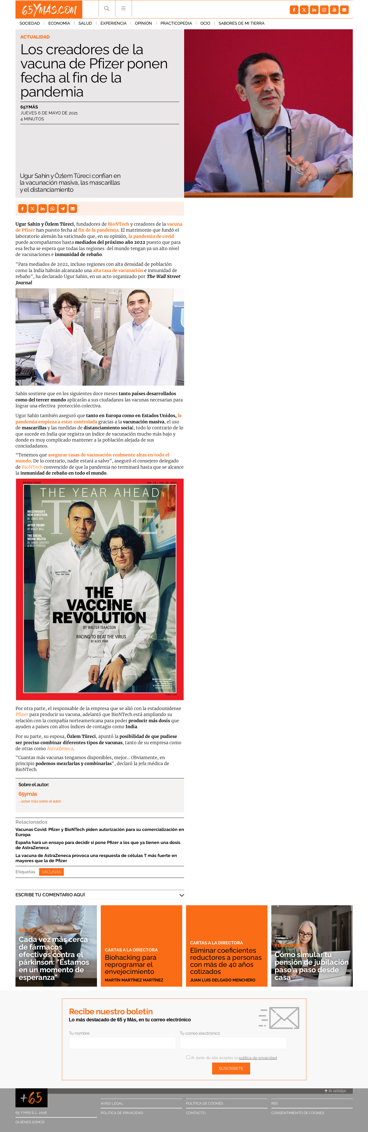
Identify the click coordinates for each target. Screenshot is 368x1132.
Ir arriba (335, 1091)
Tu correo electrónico (200, 1033)
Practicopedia (176, 24)
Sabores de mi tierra (242, 24)
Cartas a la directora (132, 949)
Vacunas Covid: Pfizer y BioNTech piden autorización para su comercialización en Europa (99, 832)
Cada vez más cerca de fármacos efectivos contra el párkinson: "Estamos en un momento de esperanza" (56, 958)
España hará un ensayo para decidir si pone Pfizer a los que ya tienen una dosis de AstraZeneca (97, 845)
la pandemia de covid (151, 236)
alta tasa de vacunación (118, 270)
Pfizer (22, 714)
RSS (274, 1103)
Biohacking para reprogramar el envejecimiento (131, 964)
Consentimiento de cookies (297, 1113)
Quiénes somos (30, 1122)
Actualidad (35, 37)
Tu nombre (79, 1033)
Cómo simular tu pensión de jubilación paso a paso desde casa (305, 966)
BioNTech (118, 224)
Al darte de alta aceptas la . (232, 1058)
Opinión (143, 24)
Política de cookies (204, 1103)
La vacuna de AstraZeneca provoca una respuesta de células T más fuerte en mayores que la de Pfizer (96, 858)
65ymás (29, 107)
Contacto (196, 1113)
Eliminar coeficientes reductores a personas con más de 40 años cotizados (225, 961)
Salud (85, 24)
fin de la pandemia (98, 230)
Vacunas (51, 871)
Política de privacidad (122, 1113)
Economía (59, 24)
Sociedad (30, 24)
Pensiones (287, 945)
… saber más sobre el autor (39, 801)
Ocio (205, 24)
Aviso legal (112, 1103)
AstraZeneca (60, 748)
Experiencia (113, 24)
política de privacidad (258, 1058)
